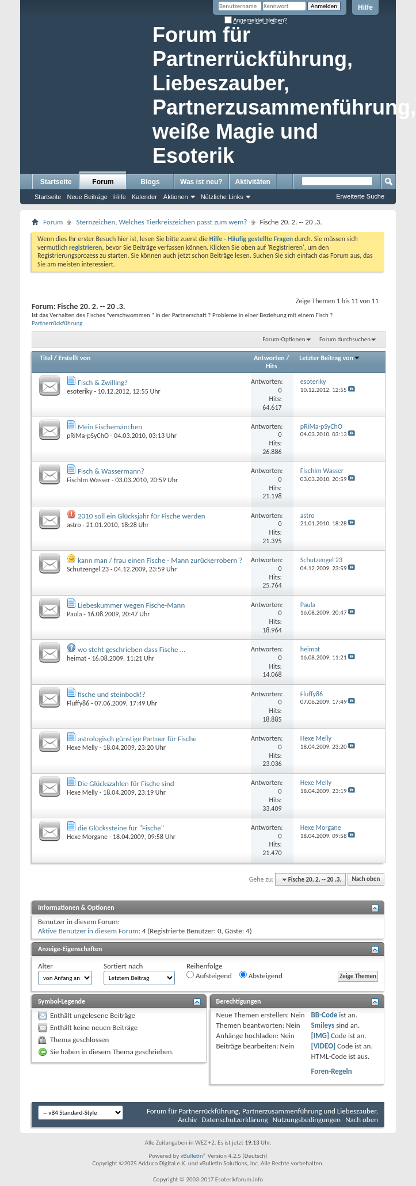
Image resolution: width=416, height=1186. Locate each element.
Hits (271, 366)
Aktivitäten (252, 182)
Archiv (187, 1119)
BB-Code (324, 1014)
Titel (46, 358)
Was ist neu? (201, 182)
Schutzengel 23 (88, 569)
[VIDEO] (323, 1046)
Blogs (149, 182)
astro (74, 525)
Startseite (56, 182)
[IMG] (320, 1035)
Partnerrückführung (57, 323)
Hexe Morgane (87, 837)
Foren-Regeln (331, 1071)
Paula (74, 614)
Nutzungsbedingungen (307, 1119)
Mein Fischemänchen (110, 426)
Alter (45, 966)
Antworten (269, 358)
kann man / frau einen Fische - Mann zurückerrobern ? (160, 560)
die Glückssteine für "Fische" (121, 827)
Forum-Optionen (283, 339)
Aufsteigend (209, 975)
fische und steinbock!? (112, 694)
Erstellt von (74, 358)
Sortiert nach (123, 966)
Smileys (322, 1025)
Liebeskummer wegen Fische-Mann (131, 605)
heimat (76, 658)
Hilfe (365, 7)
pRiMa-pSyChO (88, 436)
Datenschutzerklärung (234, 1119)
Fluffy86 (78, 703)
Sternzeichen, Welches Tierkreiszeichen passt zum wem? (161, 222)
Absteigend (261, 975)
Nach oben (366, 879)
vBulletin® (194, 1156)
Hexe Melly (82, 747)
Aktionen (175, 196)
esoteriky (80, 391)
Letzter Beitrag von (329, 358)
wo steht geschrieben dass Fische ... (131, 649)
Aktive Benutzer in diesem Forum (88, 930)
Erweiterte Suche (360, 196)
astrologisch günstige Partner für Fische (137, 738)
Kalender (144, 196)
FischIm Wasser (88, 480)
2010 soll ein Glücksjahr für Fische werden (141, 516)
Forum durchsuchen (345, 339)
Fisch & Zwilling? (103, 382)
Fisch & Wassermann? (111, 471)
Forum (102, 182)
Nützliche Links (222, 196)
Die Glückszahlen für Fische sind (126, 783)
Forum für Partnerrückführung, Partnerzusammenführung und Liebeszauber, (262, 1111)
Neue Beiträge (87, 196)
